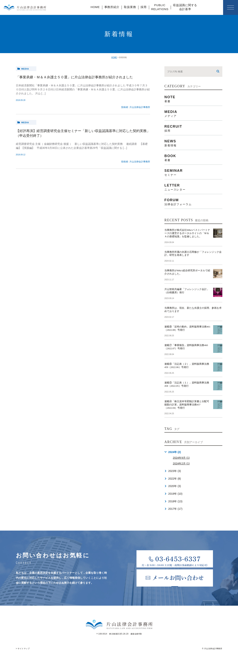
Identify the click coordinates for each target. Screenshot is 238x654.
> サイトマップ (23, 649)
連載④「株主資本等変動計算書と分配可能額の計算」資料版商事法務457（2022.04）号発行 (186, 404)
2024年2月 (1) (181, 463)
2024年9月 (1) (181, 457)
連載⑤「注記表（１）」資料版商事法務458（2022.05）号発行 (186, 384)
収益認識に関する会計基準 (185, 7)
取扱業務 (130, 7)
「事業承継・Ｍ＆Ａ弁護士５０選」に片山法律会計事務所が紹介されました (74, 77)
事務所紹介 (111, 7)
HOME (95, 7)
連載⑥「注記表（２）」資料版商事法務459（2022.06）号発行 (186, 365)
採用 (144, 7)
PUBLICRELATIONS (160, 7)
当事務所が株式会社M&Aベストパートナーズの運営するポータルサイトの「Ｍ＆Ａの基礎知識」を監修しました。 (187, 233)
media (25, 69)
